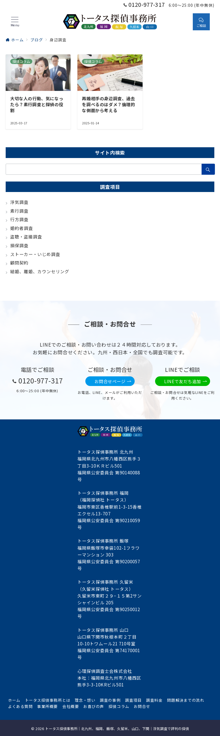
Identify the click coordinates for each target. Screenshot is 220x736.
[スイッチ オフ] (183, 21)
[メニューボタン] (15, 22)
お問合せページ (112, 381)
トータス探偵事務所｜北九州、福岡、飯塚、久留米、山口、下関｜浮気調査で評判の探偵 (117, 728)
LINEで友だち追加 (185, 381)
